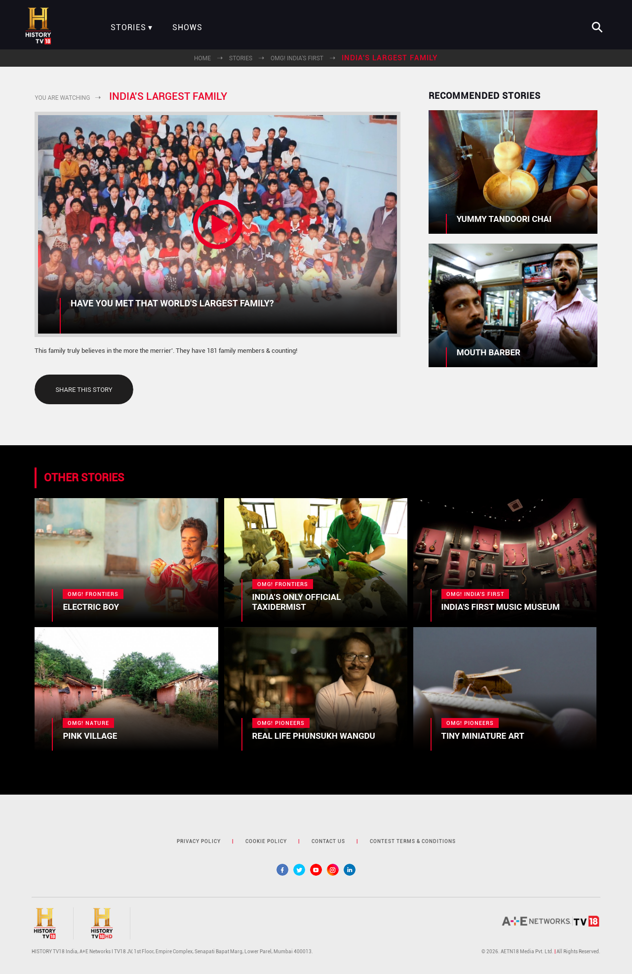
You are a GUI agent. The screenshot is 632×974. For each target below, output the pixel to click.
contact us (328, 841)
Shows (187, 28)
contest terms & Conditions (413, 841)
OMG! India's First (297, 58)
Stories (128, 28)
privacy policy (199, 841)
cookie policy (266, 841)
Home (202, 58)
